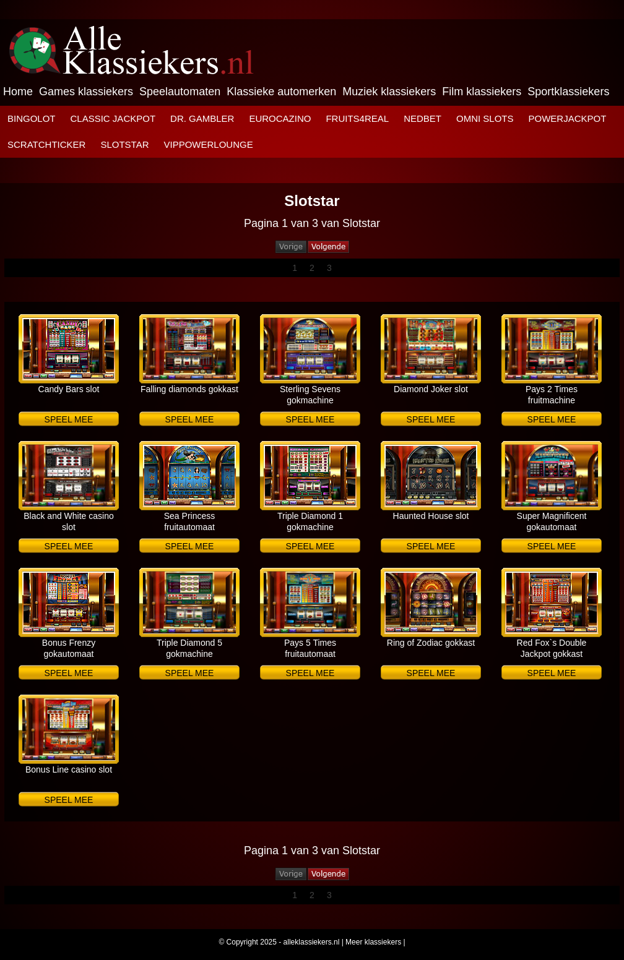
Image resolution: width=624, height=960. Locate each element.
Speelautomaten (179, 91)
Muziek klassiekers (389, 91)
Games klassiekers (86, 91)
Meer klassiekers (373, 942)
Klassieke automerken (281, 91)
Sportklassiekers (568, 91)
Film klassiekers (481, 91)
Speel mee (69, 419)
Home (18, 91)
